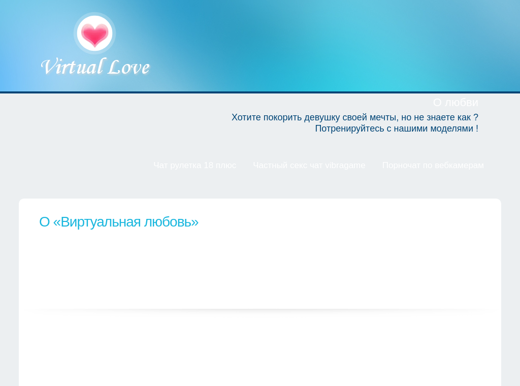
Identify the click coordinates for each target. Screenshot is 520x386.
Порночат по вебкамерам (433, 165)
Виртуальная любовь (95, 45)
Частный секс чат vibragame (309, 165)
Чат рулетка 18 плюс (194, 165)
